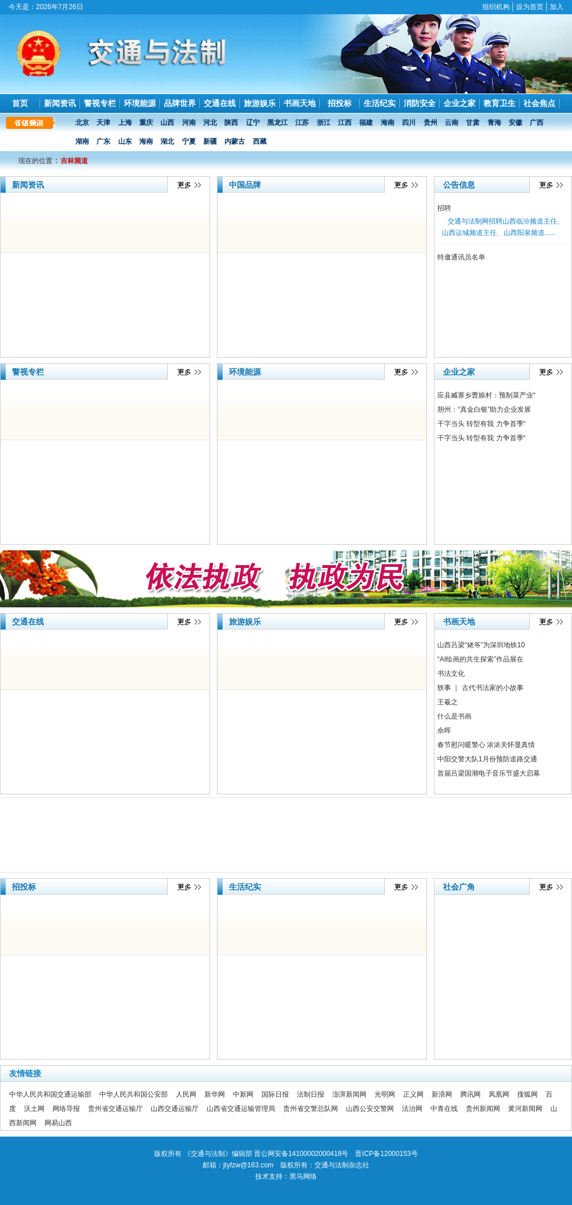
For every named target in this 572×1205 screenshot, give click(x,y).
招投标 (340, 103)
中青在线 (444, 1109)
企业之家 (460, 103)
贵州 (431, 123)
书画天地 (300, 103)
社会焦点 (539, 103)
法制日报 (310, 1094)
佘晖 (444, 731)
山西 (168, 123)
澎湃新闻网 (349, 1094)
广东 (104, 141)
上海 (126, 123)
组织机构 (496, 7)
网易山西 (58, 1123)
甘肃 (473, 123)
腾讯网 (470, 1094)
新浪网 (442, 1094)
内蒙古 (235, 141)
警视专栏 (100, 103)
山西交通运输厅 (175, 1109)
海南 (388, 123)
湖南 (83, 141)
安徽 (516, 123)
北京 (83, 123)
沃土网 (34, 1109)
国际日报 (275, 1094)
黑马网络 (303, 1176)
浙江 (324, 123)
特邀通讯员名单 (461, 257)
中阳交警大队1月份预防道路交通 (487, 759)
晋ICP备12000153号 (386, 1154)
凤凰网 (499, 1094)
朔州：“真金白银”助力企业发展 (484, 409)
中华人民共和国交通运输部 (50, 1094)
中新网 (243, 1094)
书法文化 (451, 673)
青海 (495, 123)
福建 (366, 123)
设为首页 (529, 7)
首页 (20, 103)
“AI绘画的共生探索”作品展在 (480, 659)
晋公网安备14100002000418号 (301, 1154)
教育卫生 (499, 103)
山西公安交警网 (370, 1109)
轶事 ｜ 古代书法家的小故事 (480, 688)
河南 (190, 123)
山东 (126, 141)
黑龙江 (278, 123)
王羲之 (447, 702)
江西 (345, 123)
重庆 (147, 123)
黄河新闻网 (525, 1109)
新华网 (214, 1094)
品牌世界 (180, 103)
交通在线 (220, 103)
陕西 (232, 123)
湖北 (168, 141)
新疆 (211, 141)
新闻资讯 (60, 103)
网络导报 (66, 1109)
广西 (537, 123)
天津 (104, 123)
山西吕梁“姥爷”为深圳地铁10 (481, 645)
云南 (452, 123)
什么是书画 (454, 716)
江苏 (303, 123)
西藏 (260, 141)
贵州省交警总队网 (310, 1109)
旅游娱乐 (260, 103)
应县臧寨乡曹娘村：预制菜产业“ (486, 395)
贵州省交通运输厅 (115, 1109)
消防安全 (420, 103)
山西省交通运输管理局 (241, 1109)
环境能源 (140, 103)
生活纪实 (380, 103)
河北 (211, 123)
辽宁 (253, 123)
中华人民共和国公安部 (133, 1094)
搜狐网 (527, 1094)
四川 (409, 123)
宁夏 (190, 141)
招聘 (444, 208)
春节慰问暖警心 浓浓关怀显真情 (486, 745)
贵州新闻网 (483, 1109)
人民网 (186, 1094)
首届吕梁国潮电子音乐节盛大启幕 (488, 773)
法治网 (412, 1109)
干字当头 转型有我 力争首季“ (481, 424)
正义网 (413, 1094)
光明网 (384, 1094)
